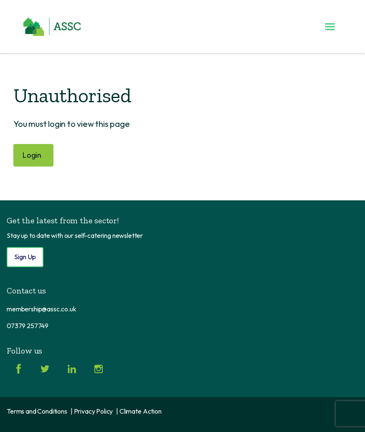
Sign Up (25, 257)
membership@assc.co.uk (41, 309)
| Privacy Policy (92, 411)
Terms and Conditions (37, 411)
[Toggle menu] (330, 27)
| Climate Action (138, 411)
